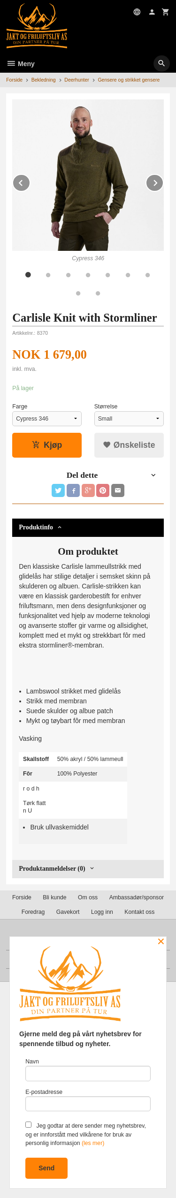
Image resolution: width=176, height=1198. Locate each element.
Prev (30, 181)
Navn (88, 1069)
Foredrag (33, 912)
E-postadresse (88, 1100)
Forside (14, 80)
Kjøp (47, 445)
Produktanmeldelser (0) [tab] (52, 868)
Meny (20, 64)
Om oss (88, 897)
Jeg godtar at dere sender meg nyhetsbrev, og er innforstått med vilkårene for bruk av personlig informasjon (85, 1134)
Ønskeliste (129, 445)
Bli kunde (54, 897)
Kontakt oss (139, 912)
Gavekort (68, 912)
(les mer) (93, 1143)
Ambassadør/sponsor (136, 897)
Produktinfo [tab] (36, 527)
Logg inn (102, 912)
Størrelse (106, 406)
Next (163, 181)
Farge (19, 406)
